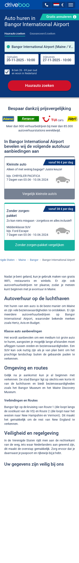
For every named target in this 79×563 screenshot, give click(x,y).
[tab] (14, 32)
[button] (46, 5)
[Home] (17, 4)
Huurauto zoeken (39, 85)
